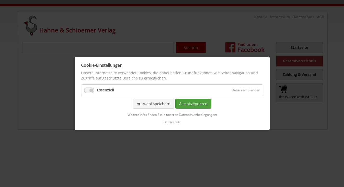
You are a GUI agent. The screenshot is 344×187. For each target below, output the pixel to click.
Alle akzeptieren (193, 103)
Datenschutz (172, 122)
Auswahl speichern (153, 103)
